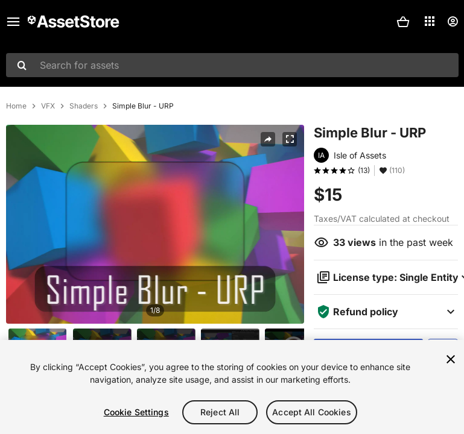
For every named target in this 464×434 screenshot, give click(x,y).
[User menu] (453, 22)
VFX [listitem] (48, 106)
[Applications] (429, 21)
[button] (403, 21)
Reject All (220, 412)
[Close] (450, 359)
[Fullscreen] (289, 139)
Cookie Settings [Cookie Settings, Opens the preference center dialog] (136, 412)
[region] (232, 387)
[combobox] (232, 65)
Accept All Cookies (311, 412)
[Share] (268, 139)
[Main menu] (13, 22)
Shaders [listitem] (83, 106)
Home (16, 106)
